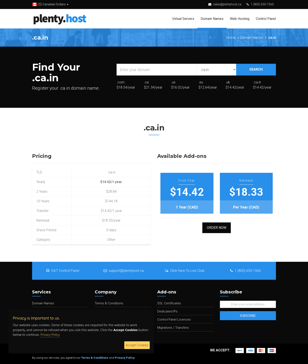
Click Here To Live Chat (184, 271)
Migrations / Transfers (173, 328)
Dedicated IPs (167, 311)
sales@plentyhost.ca (227, 4)
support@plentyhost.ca (124, 271)
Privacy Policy (125, 357)
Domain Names (212, 19)
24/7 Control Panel (62, 271)
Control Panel (266, 19)
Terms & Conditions (109, 303)
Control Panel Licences (174, 319)
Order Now (216, 228)
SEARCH (256, 69)
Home (231, 38)
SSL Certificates (169, 303)
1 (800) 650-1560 (262, 4)
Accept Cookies (137, 345)
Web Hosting (239, 19)
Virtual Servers (183, 19)
